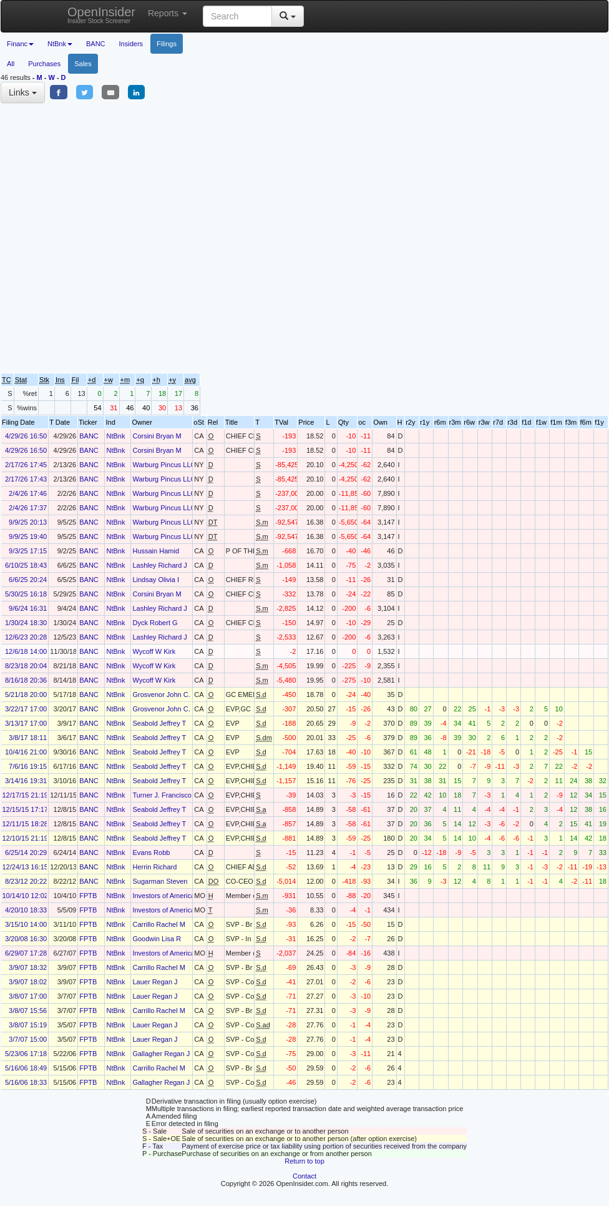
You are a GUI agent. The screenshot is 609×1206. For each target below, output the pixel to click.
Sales (83, 63)
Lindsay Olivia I (155, 579)
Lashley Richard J (159, 565)
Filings (167, 43)
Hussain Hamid (155, 551)
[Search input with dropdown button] (237, 16)
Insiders (131, 43)
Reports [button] (167, 13)
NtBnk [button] (59, 43)
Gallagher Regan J (161, 1053)
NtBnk (115, 436)
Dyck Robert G (154, 622)
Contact (304, 1176)
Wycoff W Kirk (153, 651)
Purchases (44, 63)
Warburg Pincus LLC (163, 464)
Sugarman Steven (159, 881)
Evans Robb (151, 852)
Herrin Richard (154, 867)
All (10, 63)
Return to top (304, 1161)
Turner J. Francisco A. (165, 795)
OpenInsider (101, 14)
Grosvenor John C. (161, 694)
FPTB (88, 895)
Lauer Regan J (154, 982)
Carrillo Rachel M (158, 924)
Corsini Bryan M (156, 436)
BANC (95, 43)
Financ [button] (20, 43)
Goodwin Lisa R (156, 938)
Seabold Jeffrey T (159, 723)
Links (23, 92)
